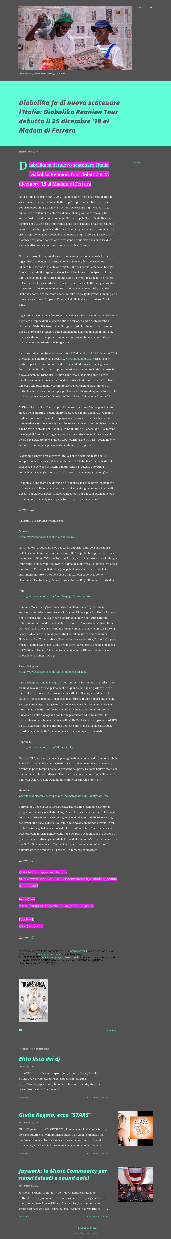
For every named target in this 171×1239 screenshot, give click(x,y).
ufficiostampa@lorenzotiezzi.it (60, 957)
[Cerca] (140, 7)
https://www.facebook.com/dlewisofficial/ (47, 536)
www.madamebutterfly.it (81, 358)
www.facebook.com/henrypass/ (40, 795)
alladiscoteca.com (49, 954)
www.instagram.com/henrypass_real (85, 795)
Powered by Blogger (85, 1228)
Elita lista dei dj (39, 1058)
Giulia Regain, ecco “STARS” (55, 1115)
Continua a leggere (97, 1097)
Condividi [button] (137, 162)
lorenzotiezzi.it (78, 951)
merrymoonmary (92, 1233)
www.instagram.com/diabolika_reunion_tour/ (56, 906)
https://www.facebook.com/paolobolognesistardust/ (53, 671)
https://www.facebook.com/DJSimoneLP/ (46, 747)
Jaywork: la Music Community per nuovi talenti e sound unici (63, 1174)
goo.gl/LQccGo (31, 926)
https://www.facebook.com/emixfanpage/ (46, 596)
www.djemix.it (84, 596)
